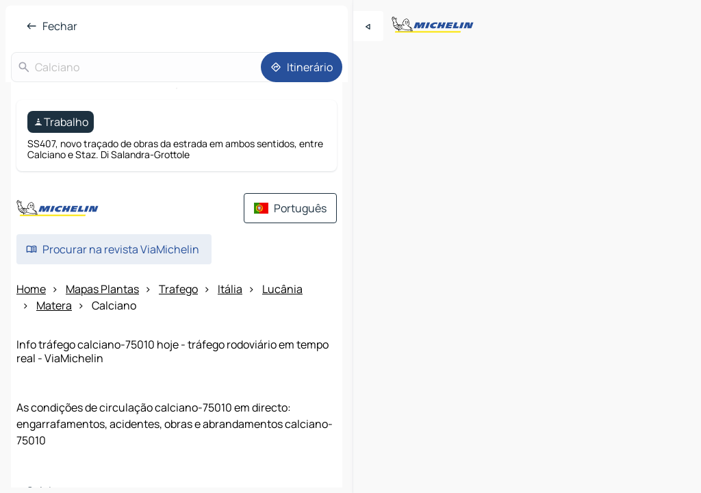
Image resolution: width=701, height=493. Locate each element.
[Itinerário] (301, 67)
